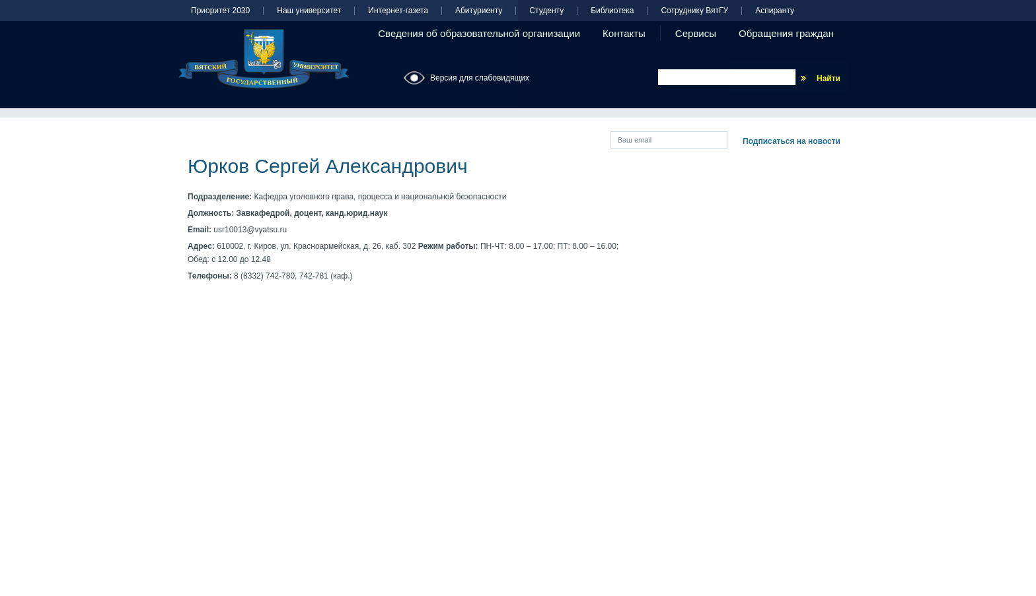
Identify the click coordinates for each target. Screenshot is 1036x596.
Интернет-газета (398, 11)
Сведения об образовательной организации (479, 33)
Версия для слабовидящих (479, 78)
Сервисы (695, 33)
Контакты (624, 33)
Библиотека (612, 11)
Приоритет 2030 (220, 11)
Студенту (546, 11)
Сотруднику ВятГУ (694, 11)
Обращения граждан (786, 33)
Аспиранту (774, 11)
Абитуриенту (478, 11)
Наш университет (309, 11)
